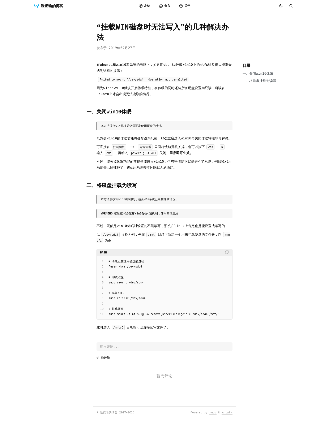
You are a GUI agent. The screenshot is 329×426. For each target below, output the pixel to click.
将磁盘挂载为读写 (262, 81)
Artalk (227, 412)
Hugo (212, 412)
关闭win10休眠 (261, 73)
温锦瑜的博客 (48, 6)
